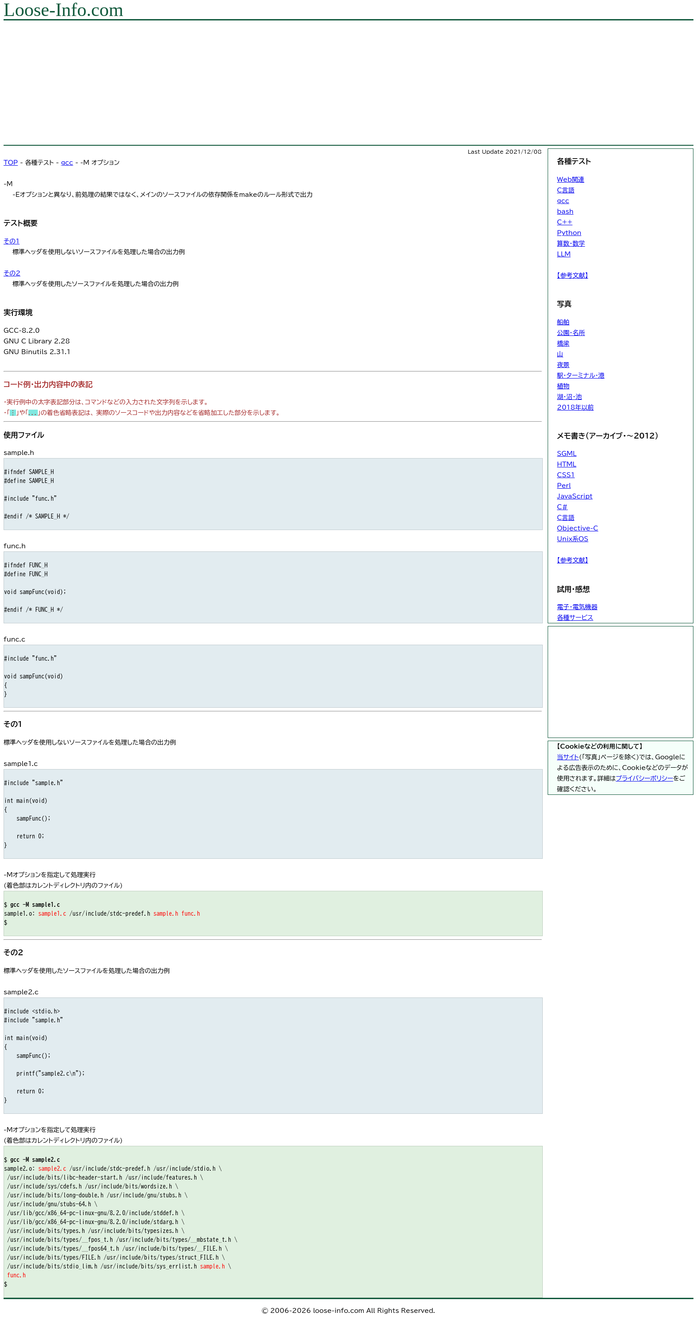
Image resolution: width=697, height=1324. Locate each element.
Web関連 (570, 179)
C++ (565, 222)
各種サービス (575, 617)
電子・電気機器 (577, 607)
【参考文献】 (572, 275)
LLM (564, 254)
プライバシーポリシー (644, 778)
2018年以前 (575, 407)
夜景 (563, 365)
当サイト (568, 757)
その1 (12, 241)
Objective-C (577, 528)
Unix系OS (572, 539)
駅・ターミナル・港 (581, 375)
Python (569, 233)
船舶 (563, 322)
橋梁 (563, 343)
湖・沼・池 (569, 397)
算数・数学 (571, 243)
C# (562, 507)
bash (565, 211)
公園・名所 (571, 333)
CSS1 (566, 475)
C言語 (565, 190)
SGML (567, 454)
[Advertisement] (270, 82)
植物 (563, 386)
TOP (11, 163)
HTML (566, 464)
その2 (12, 273)
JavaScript (575, 496)
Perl (564, 486)
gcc (67, 163)
